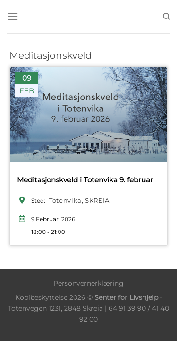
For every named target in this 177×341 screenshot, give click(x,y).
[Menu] (12, 16)
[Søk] (166, 17)
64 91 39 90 (127, 308)
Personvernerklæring (88, 283)
